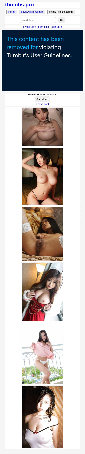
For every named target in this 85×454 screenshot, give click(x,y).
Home (11, 11)
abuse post (42, 104)
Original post (42, 99)
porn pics (43, 26)
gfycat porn (29, 26)
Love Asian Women (32, 11)
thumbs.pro (19, 5)
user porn (56, 26)
